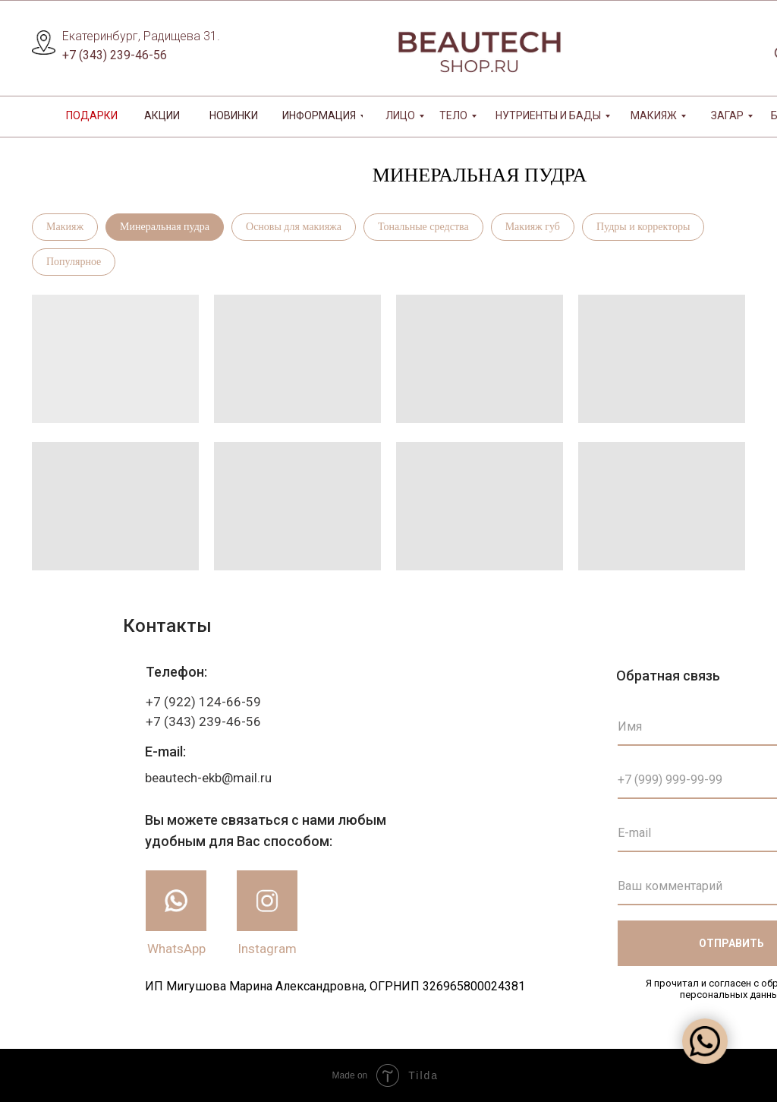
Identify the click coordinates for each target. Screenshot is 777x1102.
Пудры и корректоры (643, 226)
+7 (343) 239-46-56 (114, 55)
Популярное (73, 261)
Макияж (64, 226)
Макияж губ (532, 226)
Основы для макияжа (293, 226)
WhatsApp (176, 948)
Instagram (267, 948)
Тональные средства (423, 226)
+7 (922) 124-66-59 (203, 701)
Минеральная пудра (164, 226)
